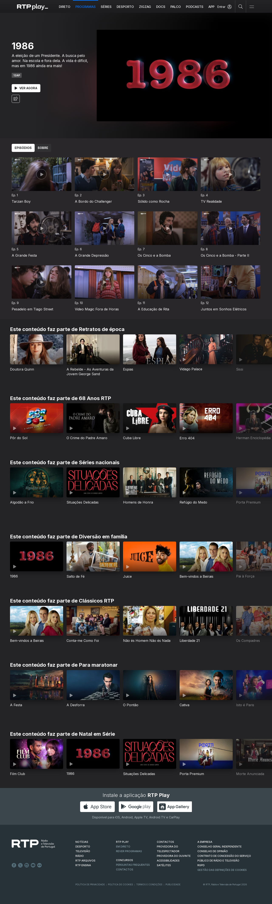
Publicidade (173, 884)
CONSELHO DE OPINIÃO (212, 851)
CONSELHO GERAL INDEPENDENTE (219, 846)
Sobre (43, 148)
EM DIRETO (123, 846)
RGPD (201, 865)
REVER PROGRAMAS (129, 851)
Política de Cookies (120, 884)
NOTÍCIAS (81, 841)
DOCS (160, 7)
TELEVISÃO (82, 851)
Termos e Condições (149, 884)
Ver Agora (26, 88)
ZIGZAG (145, 7)
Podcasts (194, 7)
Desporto (125, 7)
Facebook (14, 865)
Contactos (124, 869)
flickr (39, 865)
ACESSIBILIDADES (168, 860)
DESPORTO (82, 846)
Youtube (33, 865)
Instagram (26, 865)
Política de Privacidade (90, 884)
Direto (64, 7)
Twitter (20, 865)
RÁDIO (79, 855)
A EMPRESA (204, 841)
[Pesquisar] (240, 6)
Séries (106, 7)
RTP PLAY (122, 841)
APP (211, 7)
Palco (175, 7)
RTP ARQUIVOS (85, 860)
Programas (85, 7)
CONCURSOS (124, 860)
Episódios (23, 148)
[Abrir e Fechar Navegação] (251, 7)
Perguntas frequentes (133, 864)
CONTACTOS (165, 841)
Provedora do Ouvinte (174, 855)
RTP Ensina (83, 865)
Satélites (164, 865)
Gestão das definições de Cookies (222, 869)
